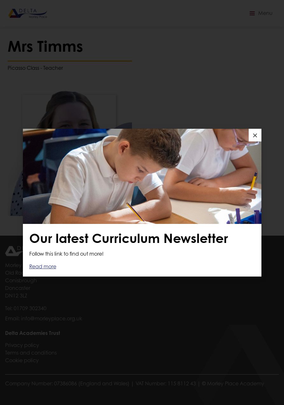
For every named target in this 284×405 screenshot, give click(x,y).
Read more (42, 266)
